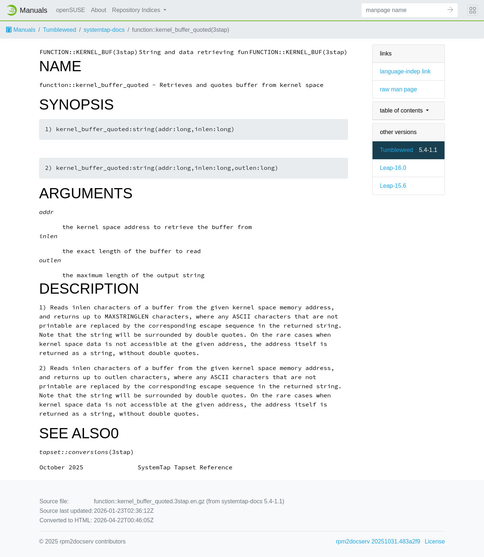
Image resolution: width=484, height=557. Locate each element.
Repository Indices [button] (137, 10)
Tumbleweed (59, 30)
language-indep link (405, 71)
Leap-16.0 (393, 168)
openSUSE (70, 10)
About (98, 10)
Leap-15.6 (393, 186)
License (435, 541)
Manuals (20, 30)
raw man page (398, 89)
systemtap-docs (104, 30)
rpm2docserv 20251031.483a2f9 (378, 541)
